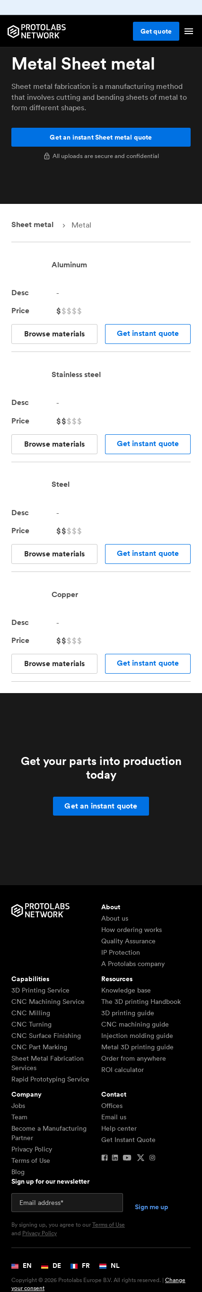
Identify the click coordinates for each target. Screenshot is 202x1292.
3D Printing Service (40, 990)
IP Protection (120, 952)
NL (109, 1265)
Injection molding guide (137, 1035)
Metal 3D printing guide (137, 1047)
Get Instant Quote (128, 1139)
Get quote (156, 31)
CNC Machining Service (48, 1001)
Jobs (18, 1105)
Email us (113, 1117)
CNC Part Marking (39, 1047)
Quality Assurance (128, 941)
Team (19, 1117)
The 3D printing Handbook (141, 1001)
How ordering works (131, 929)
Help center (119, 1128)
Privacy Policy (31, 1149)
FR (80, 1265)
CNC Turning (31, 1024)
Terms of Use (30, 1160)
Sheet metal (32, 224)
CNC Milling (30, 1013)
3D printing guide (127, 1013)
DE (51, 1265)
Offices (112, 1105)
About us (114, 918)
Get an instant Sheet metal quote (101, 137)
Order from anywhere (133, 1058)
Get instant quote (148, 333)
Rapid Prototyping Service (50, 1079)
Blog (18, 1172)
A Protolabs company (133, 963)
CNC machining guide (135, 1024)
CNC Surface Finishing (46, 1035)
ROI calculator (122, 1069)
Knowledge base (126, 990)
